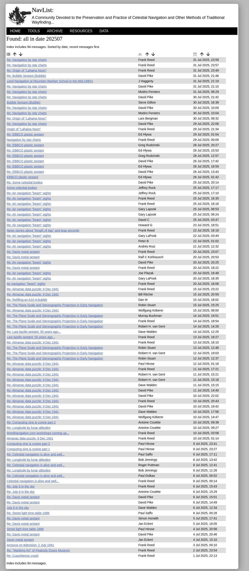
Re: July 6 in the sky (20, 486)
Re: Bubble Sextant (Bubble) (26, 76)
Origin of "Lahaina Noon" (24, 129)
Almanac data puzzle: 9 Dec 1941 (30, 438)
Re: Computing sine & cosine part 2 (31, 422)
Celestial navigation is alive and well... (33, 481)
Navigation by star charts (24, 140)
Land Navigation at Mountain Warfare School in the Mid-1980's (50, 81)
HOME (15, 31)
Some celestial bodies (22, 188)
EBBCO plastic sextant (22, 177)
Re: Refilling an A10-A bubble (27, 299)
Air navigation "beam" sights (26, 284)
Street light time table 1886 (25, 529)
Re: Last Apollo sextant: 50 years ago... (34, 331)
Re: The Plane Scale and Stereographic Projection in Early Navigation (55, 305)
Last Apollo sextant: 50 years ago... (31, 337)
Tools (34, 31)
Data (103, 31)
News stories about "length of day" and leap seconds (43, 230)
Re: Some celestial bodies (25, 182)
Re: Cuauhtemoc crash (22, 555)
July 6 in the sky (18, 507)
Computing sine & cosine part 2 (28, 443)
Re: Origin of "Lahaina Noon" (27, 70)
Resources (81, 31)
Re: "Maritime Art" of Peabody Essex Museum (38, 550)
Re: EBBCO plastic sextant (25, 134)
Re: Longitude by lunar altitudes (28, 427)
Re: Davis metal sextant (23, 252)
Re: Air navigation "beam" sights (29, 193)
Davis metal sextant (20, 539)
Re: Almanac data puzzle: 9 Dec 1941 (33, 289)
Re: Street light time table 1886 (28, 513)
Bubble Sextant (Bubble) (23, 102)
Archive (55, 31)
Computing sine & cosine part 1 (28, 449)
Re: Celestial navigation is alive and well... (36, 454)
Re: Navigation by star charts (27, 60)
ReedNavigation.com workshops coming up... (38, 433)
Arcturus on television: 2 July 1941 (30, 545)
